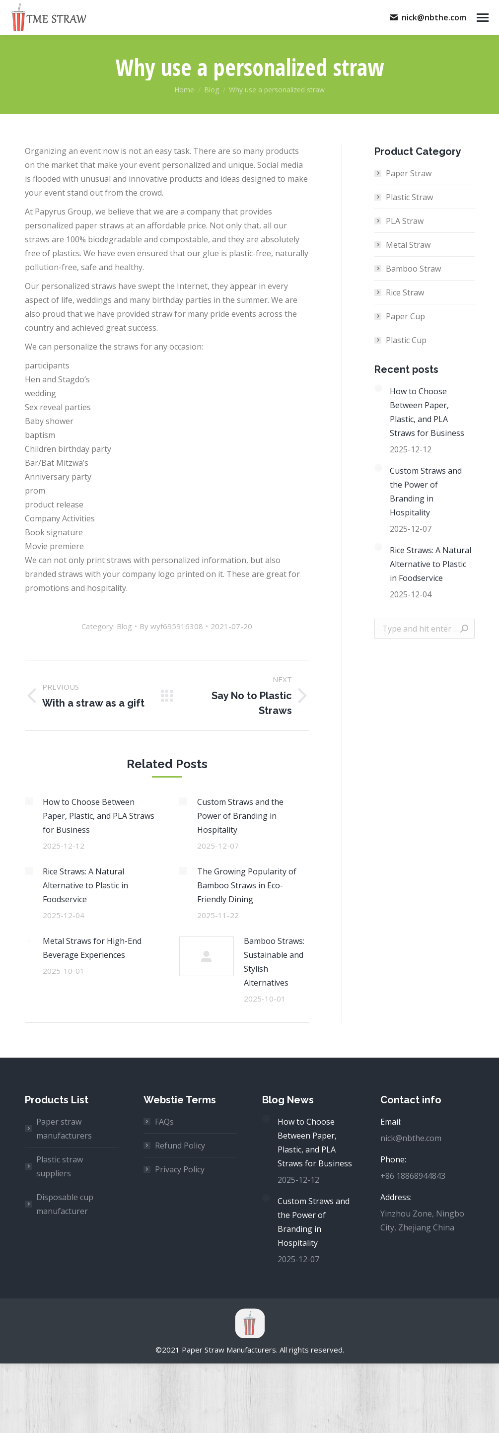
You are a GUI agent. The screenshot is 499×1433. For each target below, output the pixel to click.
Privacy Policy (180, 1169)
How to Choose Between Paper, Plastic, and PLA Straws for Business (98, 815)
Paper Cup (405, 316)
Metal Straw (408, 244)
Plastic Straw (409, 197)
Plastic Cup (406, 340)
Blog (124, 626)
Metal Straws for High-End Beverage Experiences (92, 947)
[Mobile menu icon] (482, 17)
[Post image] (29, 801)
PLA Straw (405, 220)
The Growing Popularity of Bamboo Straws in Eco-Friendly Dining (246, 885)
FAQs (164, 1121)
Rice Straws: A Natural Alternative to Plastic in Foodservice (85, 885)
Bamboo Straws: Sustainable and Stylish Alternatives (274, 961)
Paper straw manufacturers (64, 1128)
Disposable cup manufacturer (64, 1204)
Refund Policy (180, 1145)
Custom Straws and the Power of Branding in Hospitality (240, 815)
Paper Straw (408, 173)
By (171, 626)
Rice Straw (405, 292)
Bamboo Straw (413, 268)
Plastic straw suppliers (59, 1166)
